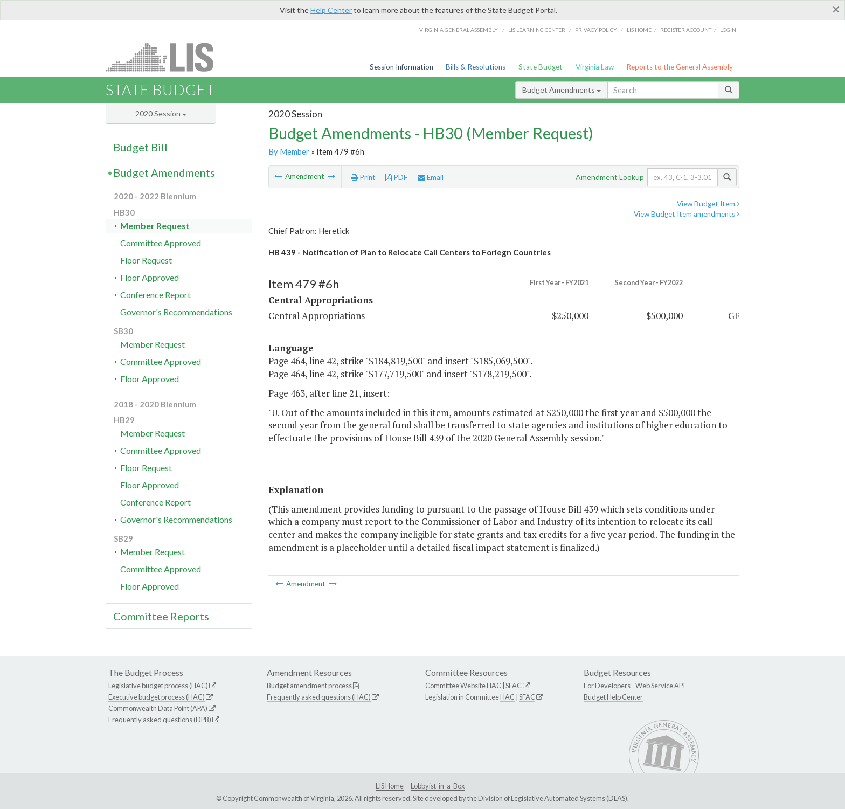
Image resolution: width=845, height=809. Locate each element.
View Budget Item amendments (686, 214)
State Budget (540, 67)
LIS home (639, 29)
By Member (288, 151)
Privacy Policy (596, 29)
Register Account (685, 29)
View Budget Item (708, 203)
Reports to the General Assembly (679, 67)
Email (431, 177)
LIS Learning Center (536, 29)
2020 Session (160, 113)
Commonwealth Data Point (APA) (157, 708)
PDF (396, 177)
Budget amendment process (309, 685)
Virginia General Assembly (458, 29)
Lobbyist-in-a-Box (438, 786)
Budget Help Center (613, 697)
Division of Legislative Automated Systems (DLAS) (552, 798)
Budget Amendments (561, 89)
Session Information (401, 67)
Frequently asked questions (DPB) (159, 719)
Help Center (331, 10)
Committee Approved (160, 243)
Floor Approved (149, 277)
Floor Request (146, 260)
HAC (494, 685)
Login (728, 29)
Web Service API (660, 685)
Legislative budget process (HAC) (158, 685)
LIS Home (390, 786)
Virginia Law (595, 67)
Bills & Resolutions (475, 67)
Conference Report (155, 294)
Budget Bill (140, 147)
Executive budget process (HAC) (156, 697)
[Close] (836, 9)
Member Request (155, 225)
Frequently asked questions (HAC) (319, 697)
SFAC (513, 685)
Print (363, 177)
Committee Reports (161, 616)
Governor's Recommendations (176, 312)
